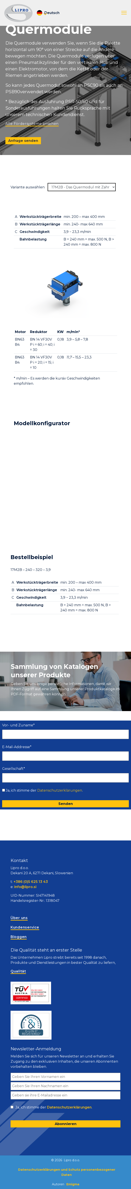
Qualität (18, 971)
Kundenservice (25, 927)
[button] (124, 13)
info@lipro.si (25, 887)
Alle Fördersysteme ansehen (32, 124)
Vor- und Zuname (18, 725)
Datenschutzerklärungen (59, 790)
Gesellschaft (13, 769)
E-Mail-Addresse (16, 747)
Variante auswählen (28, 187)
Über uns (19, 918)
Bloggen (19, 937)
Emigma (72, 1184)
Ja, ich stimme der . (44, 790)
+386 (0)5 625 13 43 (31, 882)
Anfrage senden (23, 141)
